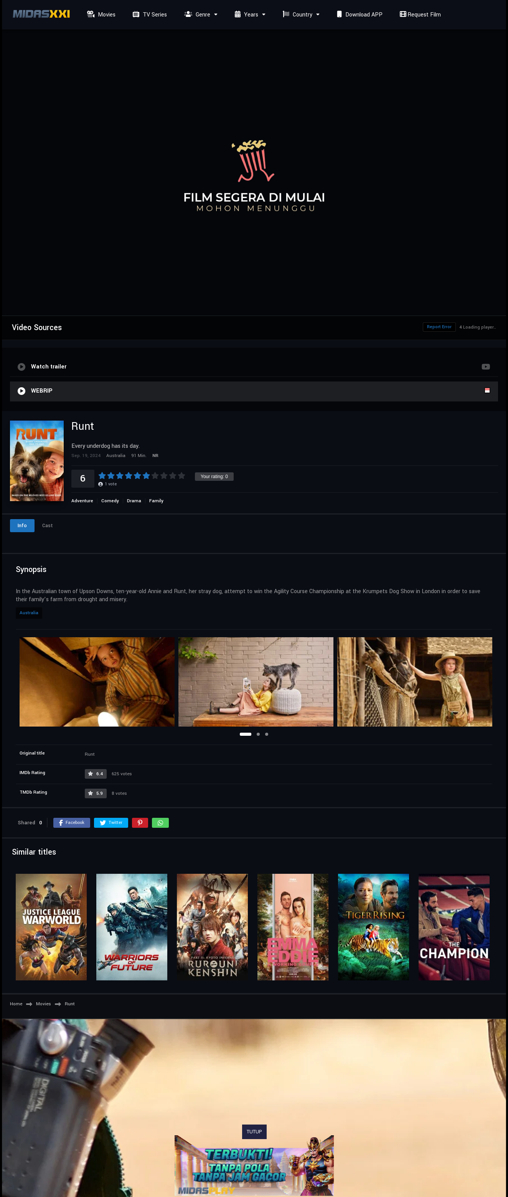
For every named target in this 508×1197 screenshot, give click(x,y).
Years (245, 15)
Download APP (359, 15)
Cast (47, 525)
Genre (196, 15)
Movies (100, 15)
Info (22, 525)
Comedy (110, 500)
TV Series (149, 15)
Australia (29, 613)
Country (296, 15)
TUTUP (254, 1131)
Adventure (82, 500)
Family (156, 500)
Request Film (419, 15)
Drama (134, 500)
